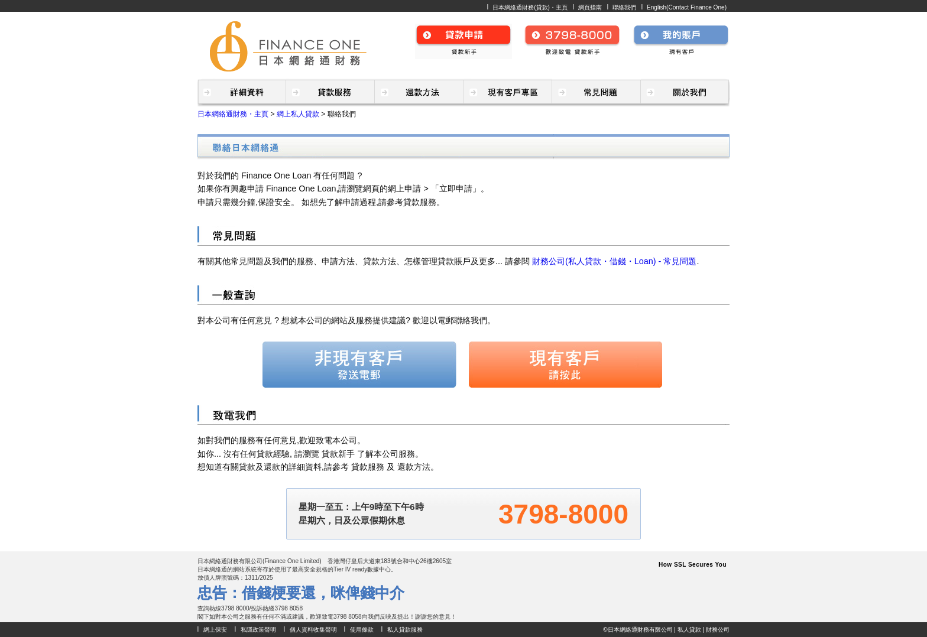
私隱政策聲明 (258, 629)
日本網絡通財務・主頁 (232, 114)
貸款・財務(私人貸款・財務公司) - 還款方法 (419, 93)
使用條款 (362, 629)
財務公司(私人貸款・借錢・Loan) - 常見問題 (614, 261)
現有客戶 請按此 (565, 365)
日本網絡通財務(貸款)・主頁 (530, 7)
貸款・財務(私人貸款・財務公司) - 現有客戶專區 (508, 93)
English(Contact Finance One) (687, 7)
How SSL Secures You (693, 564)
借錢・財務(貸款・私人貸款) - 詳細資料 (241, 93)
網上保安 (215, 629)
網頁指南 (590, 7)
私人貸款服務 (405, 629)
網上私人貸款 (298, 114)
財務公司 (718, 629)
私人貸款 (689, 629)
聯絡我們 (624, 7)
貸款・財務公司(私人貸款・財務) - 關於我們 (685, 93)
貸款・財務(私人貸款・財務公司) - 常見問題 (596, 93)
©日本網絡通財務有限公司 (637, 629)
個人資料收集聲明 (313, 629)
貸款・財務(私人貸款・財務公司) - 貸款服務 (330, 93)
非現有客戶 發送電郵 (359, 365)
